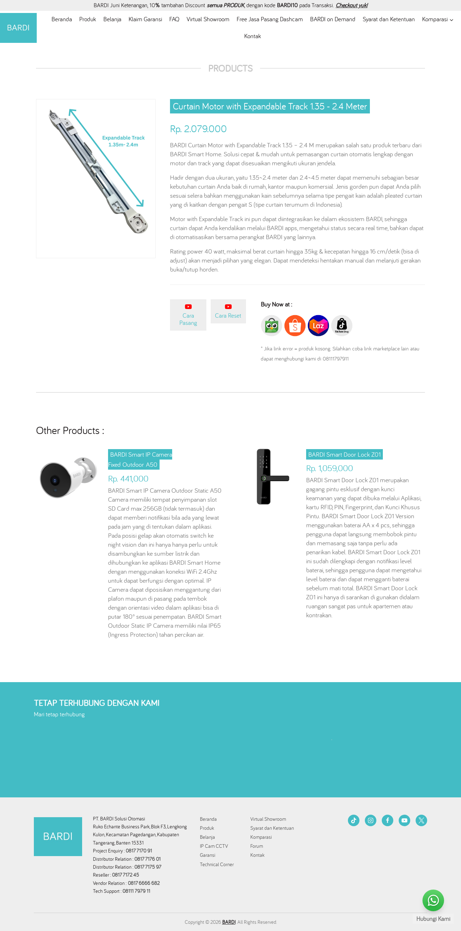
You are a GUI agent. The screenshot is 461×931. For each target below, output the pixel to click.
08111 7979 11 (137, 891)
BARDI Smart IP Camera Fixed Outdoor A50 (140, 459)
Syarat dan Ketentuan (389, 19)
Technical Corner (217, 864)
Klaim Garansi (145, 19)
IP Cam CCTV (214, 846)
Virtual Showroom (208, 19)
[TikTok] (353, 820)
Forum (256, 846)
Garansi (207, 855)
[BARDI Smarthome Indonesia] (18, 28)
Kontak (252, 36)
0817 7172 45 (125, 875)
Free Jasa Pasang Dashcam (270, 19)
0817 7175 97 (147, 867)
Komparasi (261, 837)
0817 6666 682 (144, 883)
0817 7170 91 (139, 850)
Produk (87, 19)
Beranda (62, 19)
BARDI (229, 922)
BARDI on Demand (332, 19)
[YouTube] (404, 820)
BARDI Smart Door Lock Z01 (344, 454)
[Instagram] (370, 820)
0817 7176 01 (147, 859)
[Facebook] (387, 820)
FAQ (174, 19)
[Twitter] (421, 820)
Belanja (112, 19)
